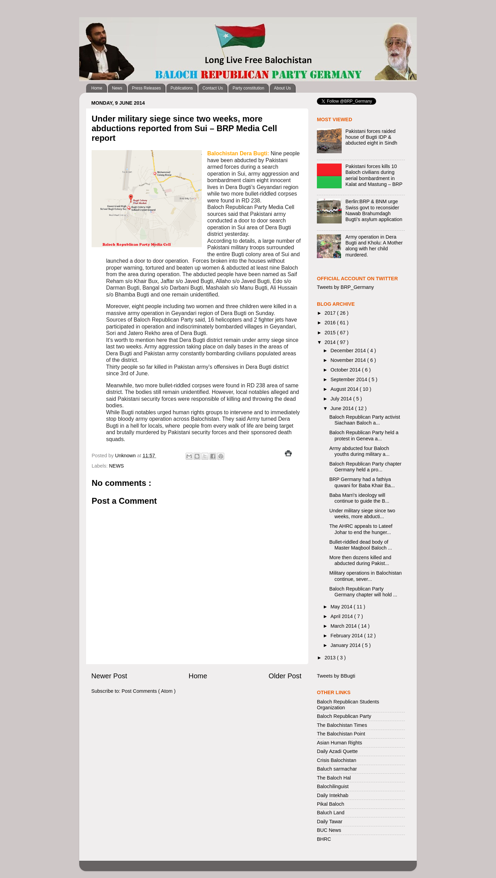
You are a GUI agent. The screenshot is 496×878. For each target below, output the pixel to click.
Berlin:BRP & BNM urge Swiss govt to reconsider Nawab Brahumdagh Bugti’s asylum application (373, 210)
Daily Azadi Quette (337, 751)
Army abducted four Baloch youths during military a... (359, 451)
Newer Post (109, 676)
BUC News (329, 830)
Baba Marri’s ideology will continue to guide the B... (359, 498)
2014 (330, 342)
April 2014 (342, 616)
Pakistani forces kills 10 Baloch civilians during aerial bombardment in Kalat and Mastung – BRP (374, 175)
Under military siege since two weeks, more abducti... (362, 513)
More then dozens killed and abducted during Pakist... (360, 560)
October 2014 (346, 370)
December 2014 (349, 350)
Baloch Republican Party (344, 716)
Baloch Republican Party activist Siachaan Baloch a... (364, 420)
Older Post (285, 676)
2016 (330, 322)
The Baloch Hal (334, 778)
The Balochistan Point (341, 733)
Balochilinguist (333, 786)
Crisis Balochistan (336, 760)
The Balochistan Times (342, 725)
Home (96, 88)
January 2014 (346, 645)
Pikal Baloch (330, 804)
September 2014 (350, 379)
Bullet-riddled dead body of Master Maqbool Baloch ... (360, 545)
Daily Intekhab (332, 795)
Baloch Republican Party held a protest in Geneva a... (364, 435)
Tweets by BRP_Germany (345, 287)
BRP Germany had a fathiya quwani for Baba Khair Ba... (362, 482)
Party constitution (248, 88)
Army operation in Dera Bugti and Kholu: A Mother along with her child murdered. (374, 246)
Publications (181, 88)
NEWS (116, 466)
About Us (282, 88)
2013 (330, 657)
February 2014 (347, 635)
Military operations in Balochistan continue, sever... (365, 576)
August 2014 (345, 389)
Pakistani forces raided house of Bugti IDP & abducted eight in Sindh (371, 137)
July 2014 (342, 398)
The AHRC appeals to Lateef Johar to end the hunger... (360, 529)
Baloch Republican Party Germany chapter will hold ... (363, 591)
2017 (330, 313)
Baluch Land (330, 812)
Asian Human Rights (339, 742)
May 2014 (342, 606)
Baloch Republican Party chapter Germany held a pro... (365, 466)
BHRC (324, 839)
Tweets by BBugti (336, 676)
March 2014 (344, 626)
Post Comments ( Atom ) (149, 691)
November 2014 (349, 360)
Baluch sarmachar (337, 769)
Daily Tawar (329, 821)
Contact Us (213, 88)
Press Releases (146, 88)
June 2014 (343, 408)
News (117, 88)
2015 (330, 332)
